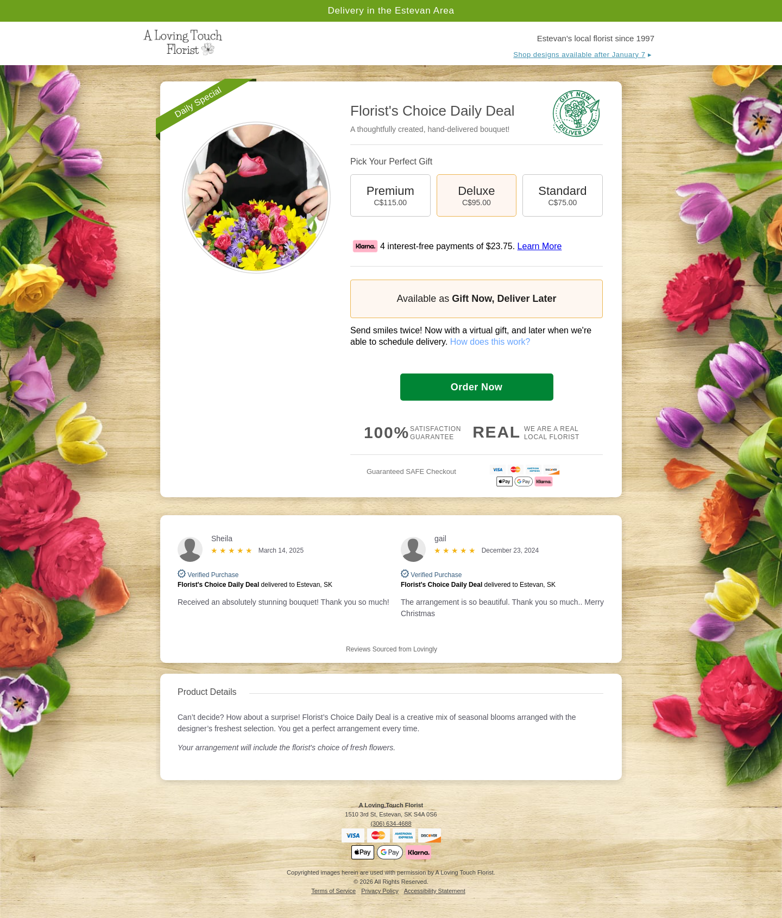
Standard (562, 195)
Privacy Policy (379, 891)
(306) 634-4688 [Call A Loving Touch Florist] (390, 823)
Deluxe (476, 195)
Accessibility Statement (434, 891)
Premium (390, 195)
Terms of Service (333, 891)
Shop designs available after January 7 (579, 54)
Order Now (476, 387)
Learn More (540, 246)
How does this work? (490, 341)
